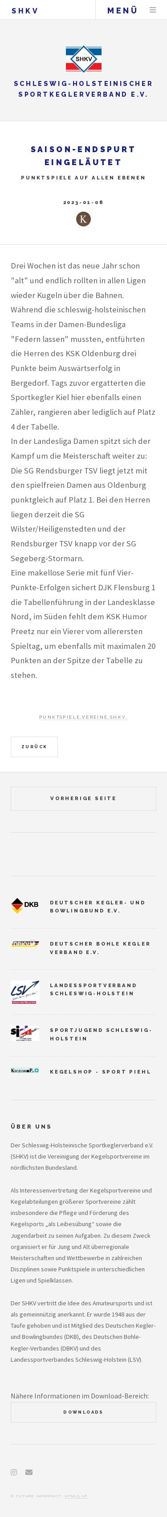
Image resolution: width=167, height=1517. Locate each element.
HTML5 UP (76, 1496)
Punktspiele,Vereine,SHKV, (83, 717)
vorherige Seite (83, 798)
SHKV (25, 11)
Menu (152, 10)
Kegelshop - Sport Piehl (100, 1072)
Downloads (83, 1412)
